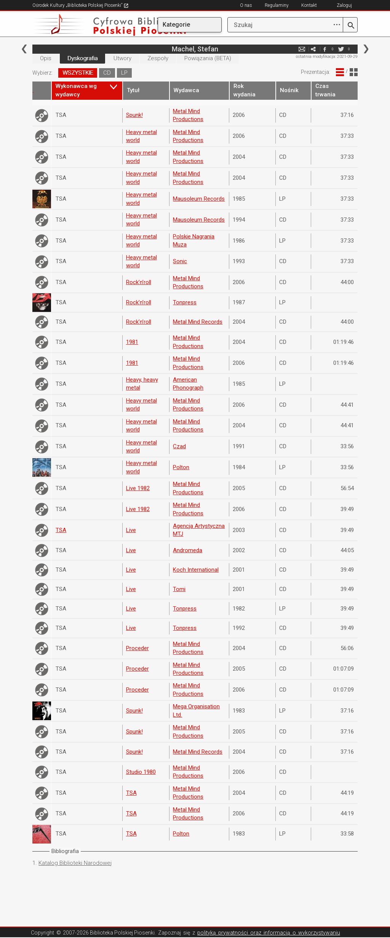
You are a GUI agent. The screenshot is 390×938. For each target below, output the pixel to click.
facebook (325, 49)
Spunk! (134, 115)
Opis (45, 58)
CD (107, 72)
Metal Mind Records (197, 321)
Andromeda (187, 550)
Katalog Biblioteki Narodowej (75, 863)
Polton (181, 467)
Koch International (196, 569)
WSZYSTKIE (77, 72)
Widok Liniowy (340, 72)
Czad (179, 446)
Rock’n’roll (138, 282)
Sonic (180, 261)
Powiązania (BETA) (207, 58)
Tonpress (185, 302)
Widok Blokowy (354, 72)
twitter (341, 49)
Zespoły (157, 58)
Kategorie (176, 24)
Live (131, 530)
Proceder (137, 648)
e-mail (302, 49)
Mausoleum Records (199, 198)
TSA (61, 530)
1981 (132, 342)
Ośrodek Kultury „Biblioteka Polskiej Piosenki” (80, 5)
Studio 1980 (141, 772)
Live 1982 (138, 488)
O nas (246, 5)
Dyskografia (82, 58)
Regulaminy (277, 5)
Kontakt (309, 5)
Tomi (179, 589)
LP (124, 72)
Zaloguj (344, 5)
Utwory (122, 58)
